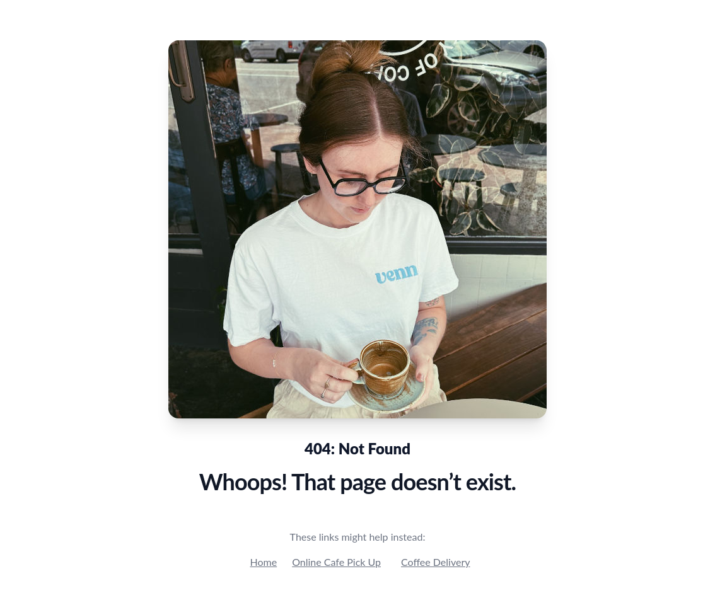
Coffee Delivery (435, 562)
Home (263, 562)
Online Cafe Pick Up (336, 562)
